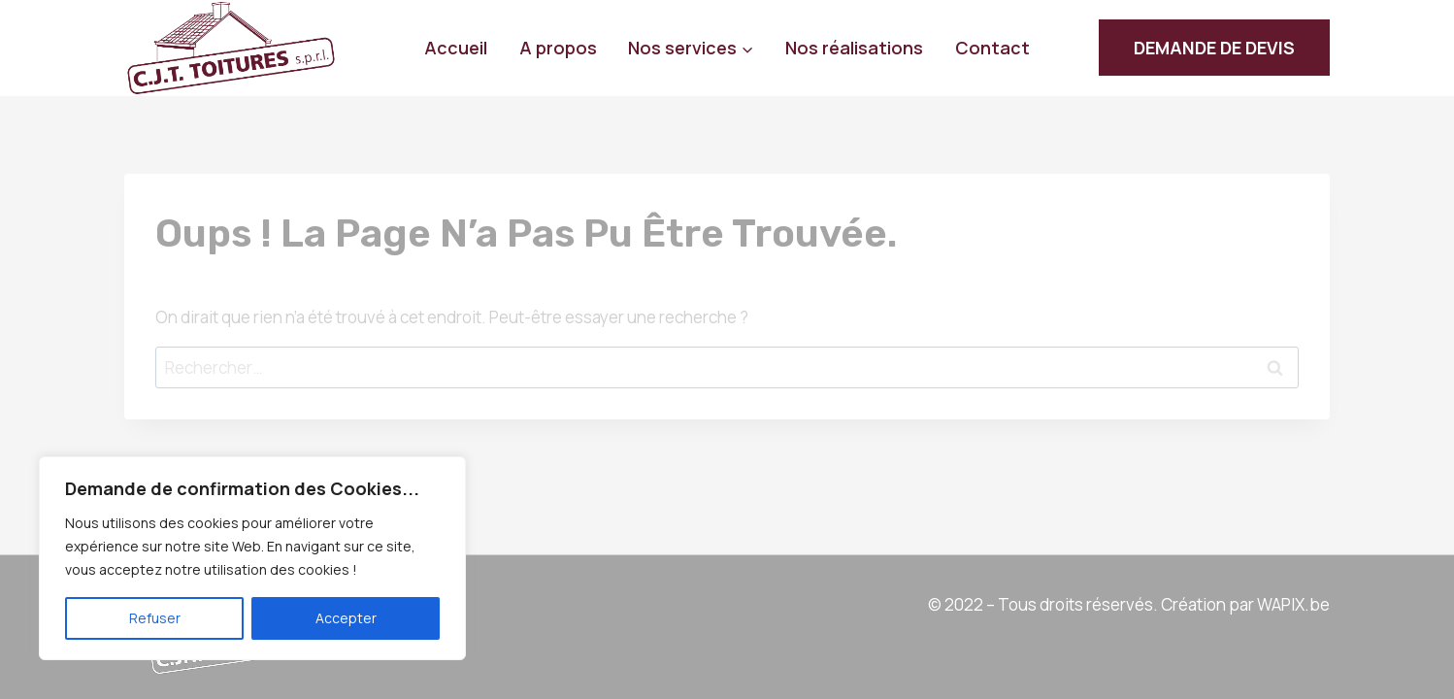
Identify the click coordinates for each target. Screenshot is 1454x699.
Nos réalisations (854, 47)
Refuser (155, 618)
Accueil (455, 47)
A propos (558, 47)
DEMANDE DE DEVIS (1214, 47)
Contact (992, 47)
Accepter (346, 618)
